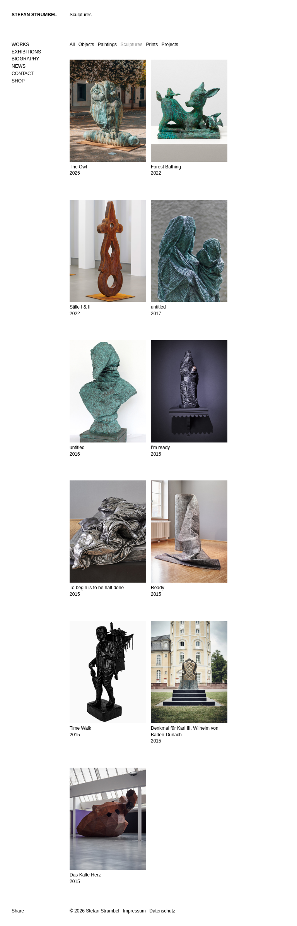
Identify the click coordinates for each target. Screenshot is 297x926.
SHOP (18, 81)
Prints (152, 44)
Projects (170, 44)
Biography (25, 59)
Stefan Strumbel (34, 14)
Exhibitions (26, 52)
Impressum (134, 911)
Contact (23, 73)
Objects (86, 44)
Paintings (107, 44)
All (72, 44)
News (19, 66)
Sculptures (131, 44)
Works (20, 44)
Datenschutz (162, 911)
